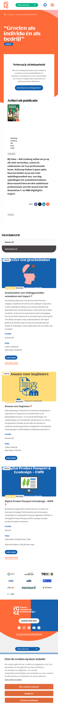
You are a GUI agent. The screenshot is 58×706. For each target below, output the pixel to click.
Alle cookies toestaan (29, 686)
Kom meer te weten (13, 679)
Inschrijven (11, 363)
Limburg (10, 215)
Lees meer (11, 358)
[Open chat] (45, 5)
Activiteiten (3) (11, 249)
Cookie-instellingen (29, 700)
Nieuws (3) (9, 242)
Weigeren (29, 693)
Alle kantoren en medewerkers (29, 634)
